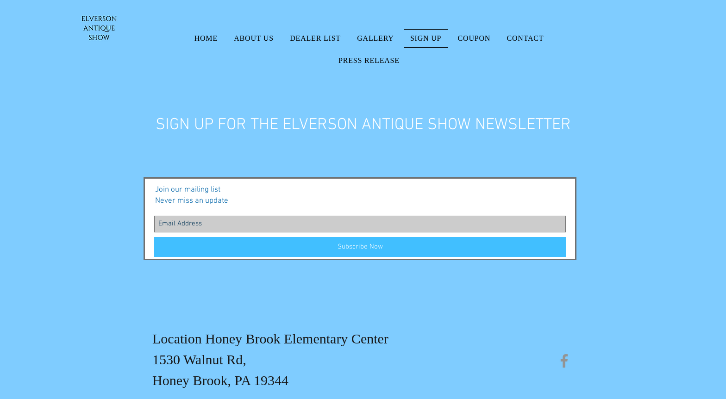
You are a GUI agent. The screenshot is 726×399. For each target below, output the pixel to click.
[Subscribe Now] (360, 247)
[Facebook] (564, 361)
